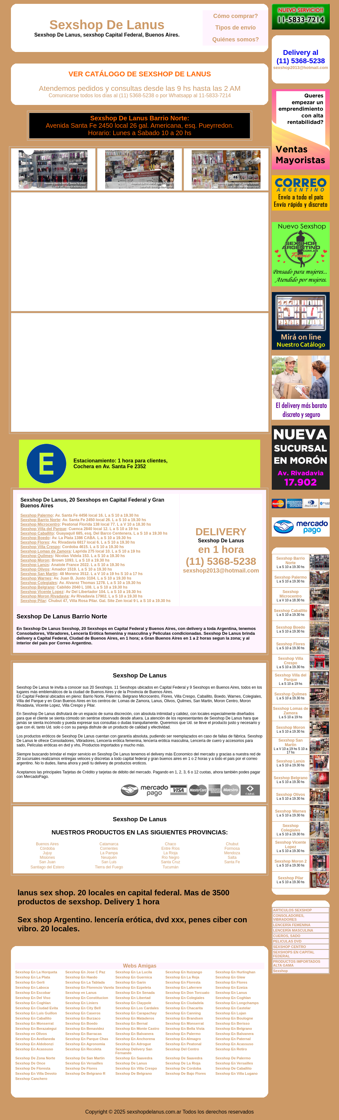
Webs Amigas (139, 966)
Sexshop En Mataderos (134, 1018)
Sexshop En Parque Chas (86, 1039)
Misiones (47, 857)
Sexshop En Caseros (82, 1013)
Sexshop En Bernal (131, 1023)
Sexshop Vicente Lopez (41, 592)
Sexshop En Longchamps (237, 1003)
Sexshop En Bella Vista (184, 1028)
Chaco (170, 844)
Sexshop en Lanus (80, 993)
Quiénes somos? (235, 39)
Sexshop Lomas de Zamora (45, 551)
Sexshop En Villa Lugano (236, 1073)
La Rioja (170, 853)
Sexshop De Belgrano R (85, 1073)
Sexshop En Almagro (183, 1039)
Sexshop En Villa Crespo (136, 1068)
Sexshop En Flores (231, 982)
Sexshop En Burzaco (82, 1018)
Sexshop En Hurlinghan (235, 972)
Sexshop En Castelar (233, 1008)
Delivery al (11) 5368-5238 (301, 56)
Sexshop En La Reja (182, 977)
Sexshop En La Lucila (133, 972)
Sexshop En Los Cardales (137, 1008)
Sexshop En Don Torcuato (187, 993)
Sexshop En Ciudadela (184, 1003)
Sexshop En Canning (183, 1013)
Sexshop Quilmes (36, 556)
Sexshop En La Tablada (85, 982)
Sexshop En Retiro (231, 1049)
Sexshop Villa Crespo (40, 547)
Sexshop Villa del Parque (43, 529)
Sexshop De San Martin (85, 1058)
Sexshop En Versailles (84, 1063)
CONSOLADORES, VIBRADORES (288, 917)
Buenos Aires (47, 844)
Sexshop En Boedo (81, 1023)
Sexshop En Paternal (233, 1039)
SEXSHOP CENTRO (289, 947)
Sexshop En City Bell (83, 1008)
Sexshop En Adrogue (133, 1044)
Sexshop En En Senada (135, 993)
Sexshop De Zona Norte (35, 1058)
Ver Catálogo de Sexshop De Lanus (140, 74)
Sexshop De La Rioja (182, 1063)
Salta (232, 857)
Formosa (232, 848)
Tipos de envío (235, 27)
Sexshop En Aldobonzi (34, 1044)
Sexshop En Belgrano (233, 1028)
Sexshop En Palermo (182, 1034)
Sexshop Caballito (37, 533)
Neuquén (109, 857)
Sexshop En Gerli (29, 982)
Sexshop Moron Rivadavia (44, 596)
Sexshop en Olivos (31, 1034)
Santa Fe (232, 862)
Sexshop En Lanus (231, 993)
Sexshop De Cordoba (183, 1068)
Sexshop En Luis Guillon (36, 1013)
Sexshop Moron (34, 560)
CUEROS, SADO (286, 936)
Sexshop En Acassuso (234, 1044)
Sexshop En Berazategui (35, 1028)
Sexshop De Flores (81, 1068)
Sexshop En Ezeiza (231, 987)
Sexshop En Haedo (81, 977)
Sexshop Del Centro (182, 1049)
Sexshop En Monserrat (34, 1023)
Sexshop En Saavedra (133, 1058)
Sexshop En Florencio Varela (89, 987)
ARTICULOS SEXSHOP (292, 910)
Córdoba (47, 848)
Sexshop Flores (34, 542)
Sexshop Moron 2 (290, 861)
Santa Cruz (170, 862)
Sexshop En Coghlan (233, 998)
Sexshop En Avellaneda (35, 1039)
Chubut (232, 844)
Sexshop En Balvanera (134, 1034)
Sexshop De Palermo (233, 1058)
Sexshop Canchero (31, 1079)
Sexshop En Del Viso (32, 998)
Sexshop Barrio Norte (40, 520)
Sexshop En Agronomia (85, 1044)
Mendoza (232, 853)
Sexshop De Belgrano (133, 1073)
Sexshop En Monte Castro (137, 1028)
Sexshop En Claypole (133, 1003)
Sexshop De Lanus (107, 25)
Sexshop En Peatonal (183, 1044)
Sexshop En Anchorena (135, 1039)
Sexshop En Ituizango (183, 972)
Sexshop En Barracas (83, 1034)
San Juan (47, 862)
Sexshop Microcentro (40, 524)
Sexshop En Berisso (232, 1023)
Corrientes (109, 848)
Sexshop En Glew (230, 977)
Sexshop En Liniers (81, 1003)
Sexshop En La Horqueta (36, 972)
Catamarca (108, 844)
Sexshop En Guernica (133, 977)
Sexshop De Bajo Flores (185, 1073)
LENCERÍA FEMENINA (291, 925)
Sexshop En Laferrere (183, 987)
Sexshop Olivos (34, 569)
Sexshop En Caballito (33, 1018)
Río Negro (170, 857)
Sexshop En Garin (130, 982)
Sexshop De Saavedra (183, 1058)
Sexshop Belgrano (37, 587)
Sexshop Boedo (35, 538)
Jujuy (47, 853)
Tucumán (170, 867)
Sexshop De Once (30, 1063)
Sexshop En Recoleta (83, 1049)
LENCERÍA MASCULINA (293, 930)
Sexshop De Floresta (32, 1068)
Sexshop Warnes (35, 578)
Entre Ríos (170, 848)
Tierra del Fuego (109, 867)
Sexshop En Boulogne (234, 1018)
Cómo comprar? (235, 16)
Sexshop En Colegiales (184, 998)
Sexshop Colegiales (38, 583)
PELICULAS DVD (287, 941)
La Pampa (109, 853)
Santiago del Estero (47, 867)
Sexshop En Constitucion (86, 998)
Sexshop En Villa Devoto (36, 1073)
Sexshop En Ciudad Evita (36, 1008)
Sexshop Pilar (33, 601)
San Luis (108, 862)
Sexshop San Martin (38, 574)
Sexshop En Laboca (32, 987)
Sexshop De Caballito (233, 1068)
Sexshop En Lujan (230, 1013)
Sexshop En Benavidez (84, 1028)
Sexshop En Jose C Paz (85, 972)
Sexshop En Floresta (182, 982)
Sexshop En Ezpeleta (133, 987)
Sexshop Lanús (34, 565)
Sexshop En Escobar (32, 993)
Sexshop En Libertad (133, 998)
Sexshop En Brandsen (184, 1018)
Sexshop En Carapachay (136, 1013)
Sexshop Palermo (36, 515)
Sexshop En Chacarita (184, 1008)
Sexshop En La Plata (32, 977)
